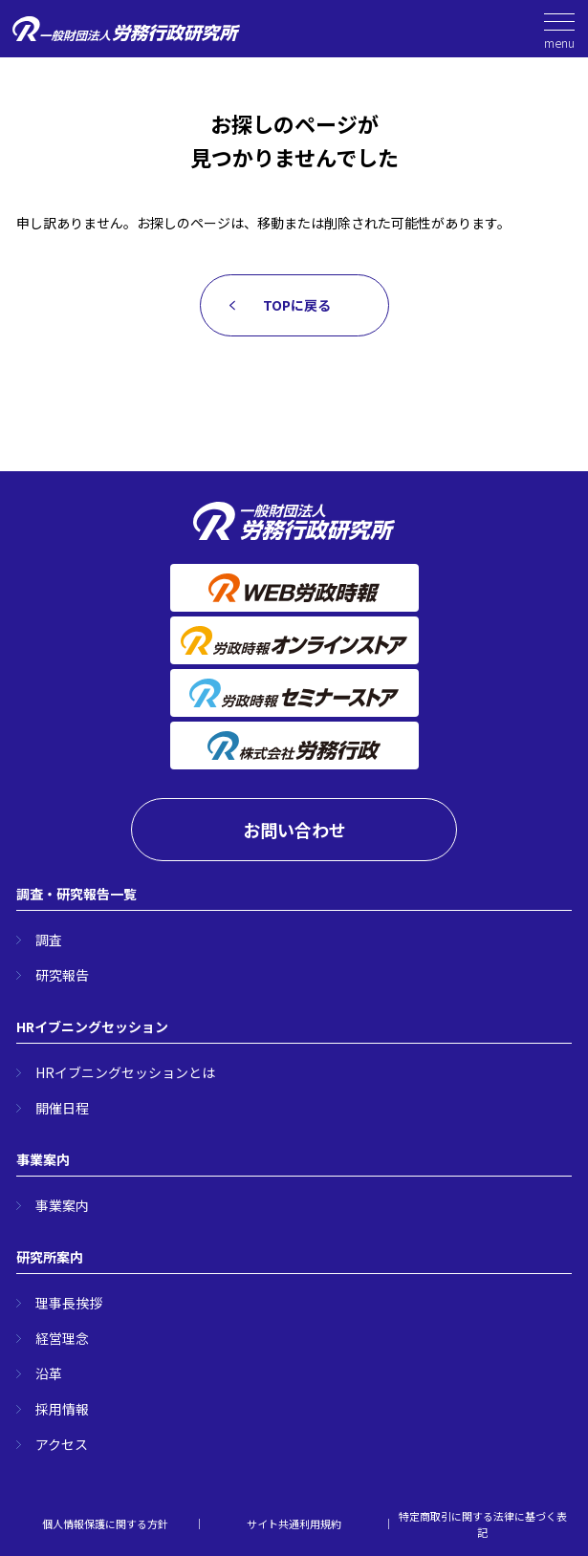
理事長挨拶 (68, 1302)
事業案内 (62, 1205)
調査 (48, 939)
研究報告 (62, 974)
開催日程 (62, 1107)
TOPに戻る (297, 304)
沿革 (48, 1373)
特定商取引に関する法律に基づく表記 (483, 1524)
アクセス (61, 1444)
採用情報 (62, 1408)
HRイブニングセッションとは (125, 1072)
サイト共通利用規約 (294, 1523)
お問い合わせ (294, 829)
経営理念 (62, 1338)
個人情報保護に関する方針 (105, 1523)
